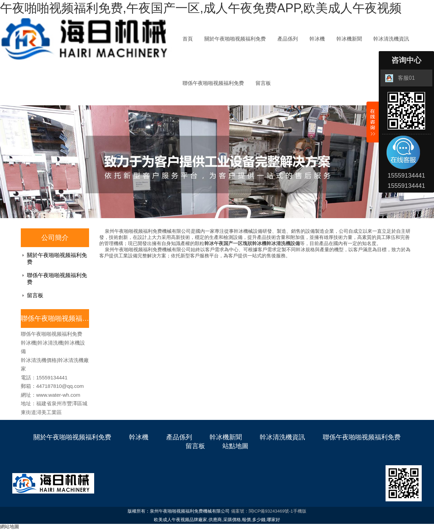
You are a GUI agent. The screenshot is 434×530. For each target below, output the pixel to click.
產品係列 (287, 39)
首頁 (188, 39)
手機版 (299, 511)
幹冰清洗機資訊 (391, 39)
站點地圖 (235, 446)
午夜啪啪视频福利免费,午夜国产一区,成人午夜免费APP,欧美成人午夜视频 (201, 8)
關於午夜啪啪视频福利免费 (235, 39)
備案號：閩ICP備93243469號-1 (262, 511)
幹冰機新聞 (349, 39)
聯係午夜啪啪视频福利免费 (213, 83)
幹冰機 (317, 39)
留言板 (263, 83)
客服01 (400, 78)
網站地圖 (9, 526)
